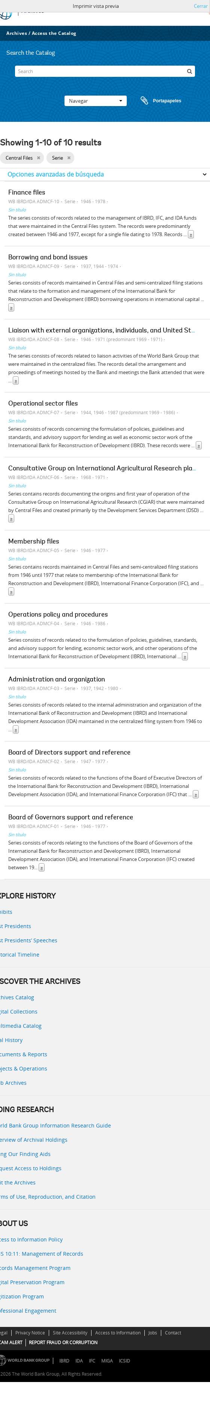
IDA (79, 1361)
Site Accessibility (70, 1333)
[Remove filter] (38, 158)
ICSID (124, 1361)
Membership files (33, 542)
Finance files (26, 193)
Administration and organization (56, 680)
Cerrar (201, 6)
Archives (16, 33)
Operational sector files (43, 404)
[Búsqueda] (189, 71)
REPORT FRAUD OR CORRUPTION (63, 1342)
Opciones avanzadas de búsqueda (56, 174)
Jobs (152, 1333)
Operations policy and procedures (58, 615)
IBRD (64, 1361)
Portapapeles (153, 100)
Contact (173, 1333)
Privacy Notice (30, 1333)
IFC (92, 1361)
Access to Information (118, 1333)
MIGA (107, 1361)
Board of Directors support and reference (69, 753)
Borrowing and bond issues (48, 258)
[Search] (105, 71)
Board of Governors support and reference (70, 818)
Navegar (95, 100)
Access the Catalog (54, 33)
